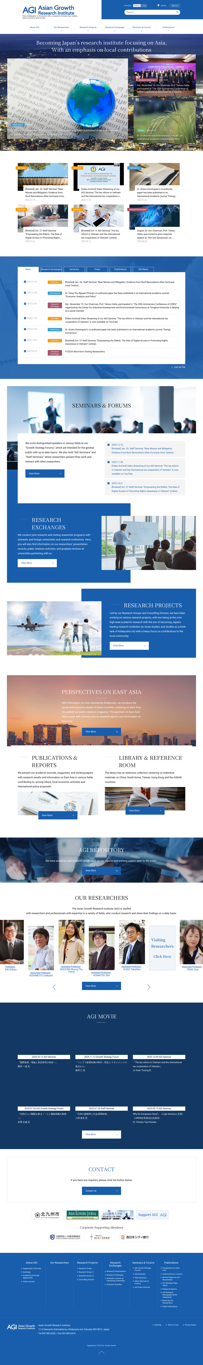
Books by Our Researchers (168, 1301)
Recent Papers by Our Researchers (171, 1278)
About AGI (31, 1262)
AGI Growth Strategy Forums (143, 1269)
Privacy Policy (190, 1325)
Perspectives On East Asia (171, 1269)
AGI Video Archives (142, 1287)
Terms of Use (173, 1325)
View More (34, 473)
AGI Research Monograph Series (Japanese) (170, 1294)
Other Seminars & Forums (142, 1282)
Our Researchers (59, 1262)
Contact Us (90, 1191)
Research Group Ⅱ (86, 1272)
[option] (41, 948)
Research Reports (170, 1289)
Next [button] (148, 987)
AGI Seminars (140, 1274)
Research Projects (87, 1262)
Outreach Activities (114, 1284)
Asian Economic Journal (172, 1274)
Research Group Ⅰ (86, 1268)
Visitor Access (28, 1281)
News (28, 269)
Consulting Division (86, 1280)
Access (163, 6)
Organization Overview (32, 1268)
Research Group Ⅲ (86, 1276)
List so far (179, 366)
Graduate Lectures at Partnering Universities (116, 1279)
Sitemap (158, 1325)
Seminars (74, 269)
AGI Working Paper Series (170, 1284)
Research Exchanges (51, 269)
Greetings (27, 1272)
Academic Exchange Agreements (31, 1276)
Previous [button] (54, 987)
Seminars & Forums (143, 1262)
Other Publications (170, 1306)
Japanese (174, 6)
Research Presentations (116, 1271)
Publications (120, 269)
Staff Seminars (141, 1278)
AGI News (143, 269)
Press (97, 269)
